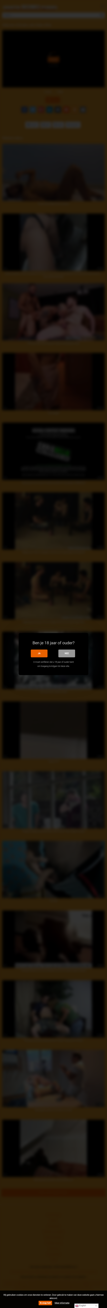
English (80, 1305)
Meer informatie (62, 1303)
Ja (39, 653)
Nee (67, 653)
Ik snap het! (45, 1303)
